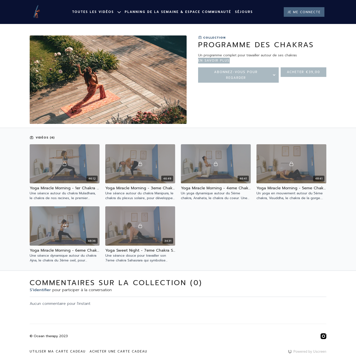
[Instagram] (323, 336)
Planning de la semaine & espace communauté (178, 12)
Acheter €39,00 (303, 72)
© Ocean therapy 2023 (49, 336)
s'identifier (40, 290)
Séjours (244, 12)
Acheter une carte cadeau (118, 351)
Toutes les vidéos (96, 12)
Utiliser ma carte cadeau (58, 351)
